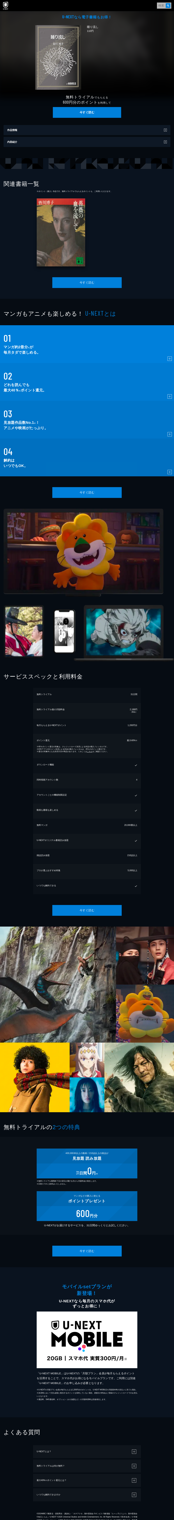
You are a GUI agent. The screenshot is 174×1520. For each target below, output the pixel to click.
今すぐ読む (87, 112)
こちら (89, 751)
